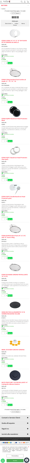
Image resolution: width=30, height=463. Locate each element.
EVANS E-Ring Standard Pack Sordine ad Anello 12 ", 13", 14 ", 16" (14, 80)
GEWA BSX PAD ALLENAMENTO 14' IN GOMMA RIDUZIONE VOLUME (13, 313)
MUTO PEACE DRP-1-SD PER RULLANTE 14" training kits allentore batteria (15, 383)
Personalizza (15, 456)
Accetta (15, 460)
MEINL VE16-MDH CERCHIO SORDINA (13, 350)
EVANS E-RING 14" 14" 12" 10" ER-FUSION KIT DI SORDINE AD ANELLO (14, 41)
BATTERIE (4, 5)
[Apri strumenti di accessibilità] (26, 460)
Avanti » (18, 13)
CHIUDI (28, 447)
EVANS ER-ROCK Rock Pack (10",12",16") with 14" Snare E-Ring (14, 236)
